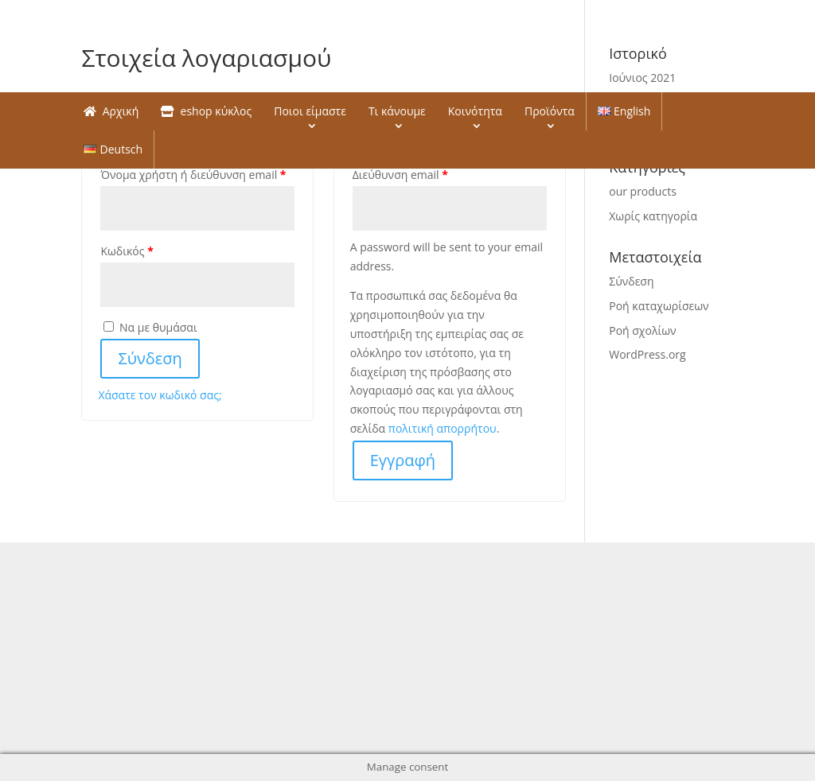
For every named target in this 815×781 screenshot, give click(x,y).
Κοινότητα (475, 111)
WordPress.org (647, 354)
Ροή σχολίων (642, 330)
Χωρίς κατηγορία (653, 215)
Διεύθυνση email (400, 174)
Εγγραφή (402, 460)
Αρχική (111, 111)
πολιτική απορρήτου (442, 428)
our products (643, 191)
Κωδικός (126, 250)
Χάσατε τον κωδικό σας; (159, 394)
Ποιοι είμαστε (310, 111)
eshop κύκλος (206, 111)
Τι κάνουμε (397, 111)
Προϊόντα (549, 111)
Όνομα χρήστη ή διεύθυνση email (193, 174)
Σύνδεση (149, 358)
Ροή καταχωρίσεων (658, 305)
